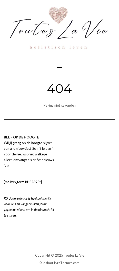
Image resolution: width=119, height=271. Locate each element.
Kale (42, 263)
